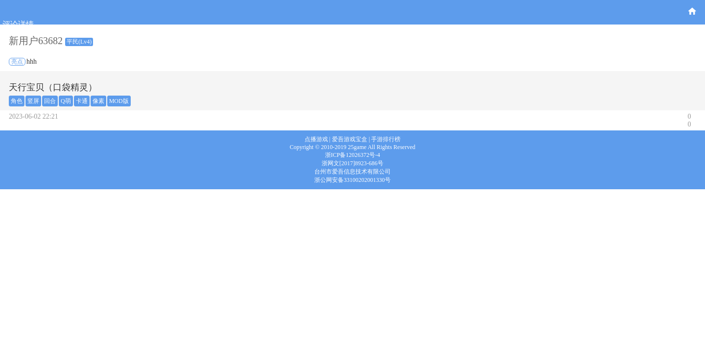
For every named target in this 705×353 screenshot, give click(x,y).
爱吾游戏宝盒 (349, 139)
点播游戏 (316, 139)
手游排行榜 (385, 139)
